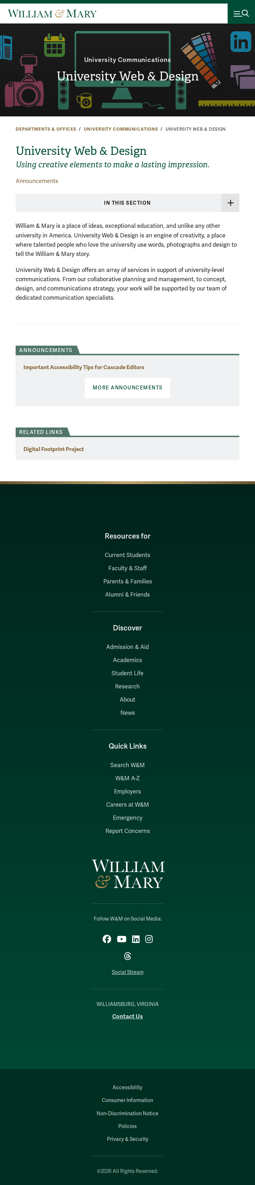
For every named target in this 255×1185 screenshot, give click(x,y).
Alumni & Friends (127, 594)
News (127, 713)
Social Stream (127, 972)
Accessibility (127, 1088)
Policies (127, 1126)
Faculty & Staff (127, 568)
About (127, 699)
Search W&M (127, 765)
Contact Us (127, 1016)
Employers (127, 791)
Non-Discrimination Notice (127, 1114)
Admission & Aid (127, 647)
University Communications (127, 60)
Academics (127, 660)
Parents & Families (127, 581)
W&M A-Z (127, 778)
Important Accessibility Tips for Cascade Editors (84, 367)
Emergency (127, 818)
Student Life (127, 673)
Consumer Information (127, 1100)
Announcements (37, 181)
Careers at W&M (127, 804)
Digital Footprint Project (53, 449)
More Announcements (128, 388)
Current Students (127, 555)
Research (127, 686)
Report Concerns (127, 831)
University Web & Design (127, 76)
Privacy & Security (127, 1139)
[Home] (52, 13)
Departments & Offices (46, 129)
